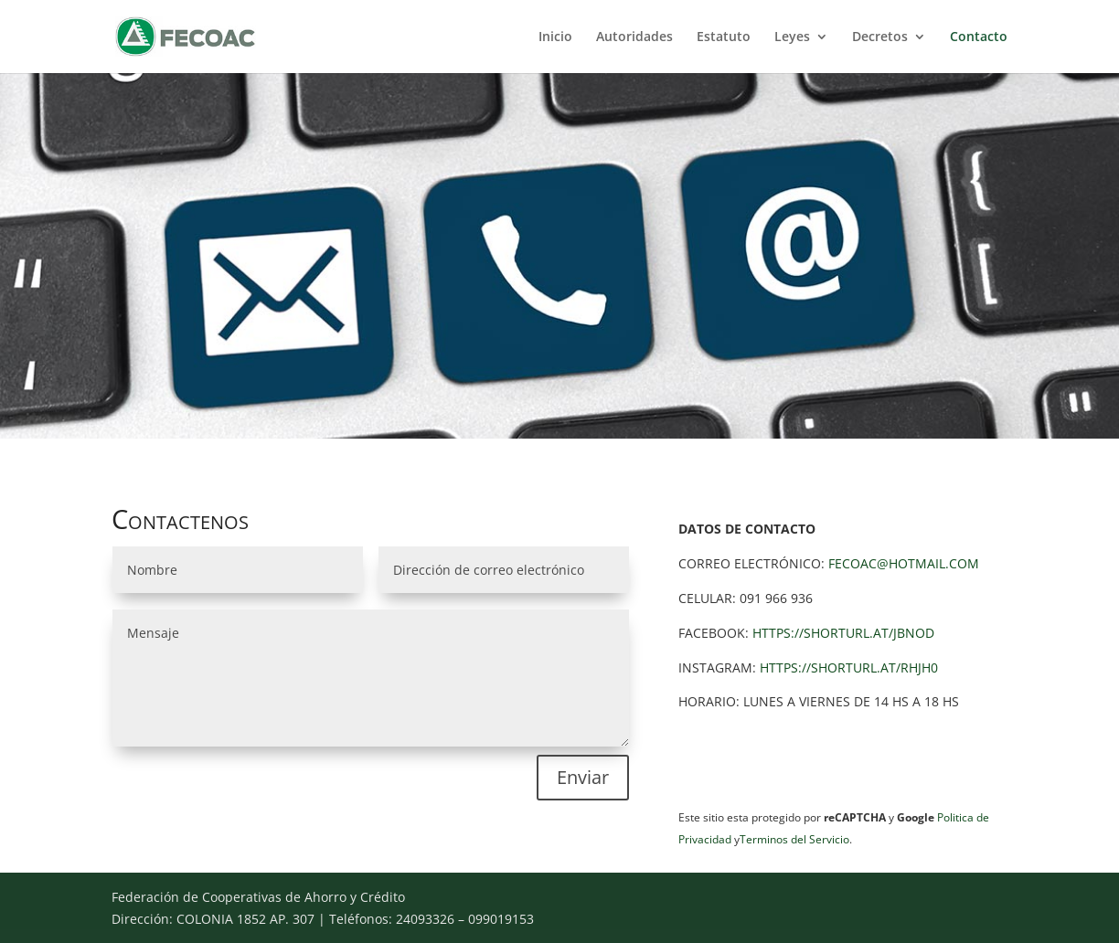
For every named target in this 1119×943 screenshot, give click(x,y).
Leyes (792, 37)
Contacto (978, 37)
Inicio (555, 37)
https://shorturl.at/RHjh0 (849, 667)
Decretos (880, 37)
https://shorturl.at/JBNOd (843, 632)
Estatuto (724, 37)
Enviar (583, 777)
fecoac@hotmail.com (903, 563)
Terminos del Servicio (794, 839)
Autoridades (634, 37)
